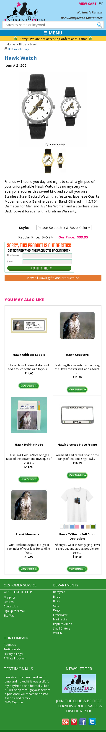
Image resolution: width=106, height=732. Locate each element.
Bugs (56, 601)
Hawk (34, 44)
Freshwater (60, 615)
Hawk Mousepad (28, 534)
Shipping (9, 597)
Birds (22, 44)
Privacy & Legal (13, 654)
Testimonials (12, 649)
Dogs (56, 610)
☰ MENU (53, 33)
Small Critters (61, 628)
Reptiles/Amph (62, 624)
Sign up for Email (14, 611)
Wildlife (58, 633)
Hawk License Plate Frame (77, 444)
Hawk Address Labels (29, 355)
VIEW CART (88, 3)
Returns (8, 602)
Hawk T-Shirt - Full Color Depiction (77, 536)
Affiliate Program (15, 658)
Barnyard (59, 592)
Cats (56, 606)
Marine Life (60, 619)
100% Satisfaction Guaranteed (81, 18)
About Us (10, 645)
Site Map (9, 615)
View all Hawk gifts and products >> (53, 278)
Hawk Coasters (77, 355)
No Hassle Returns (90, 12)
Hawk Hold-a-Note (29, 444)
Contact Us (11, 606)
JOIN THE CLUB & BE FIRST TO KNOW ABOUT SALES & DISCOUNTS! (79, 706)
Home (11, 44)
